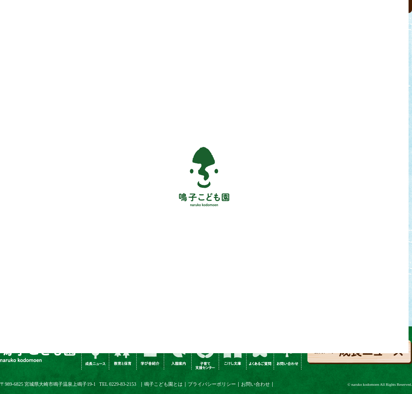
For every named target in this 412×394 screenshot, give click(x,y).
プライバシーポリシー (212, 384)
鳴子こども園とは (163, 384)
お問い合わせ (255, 384)
